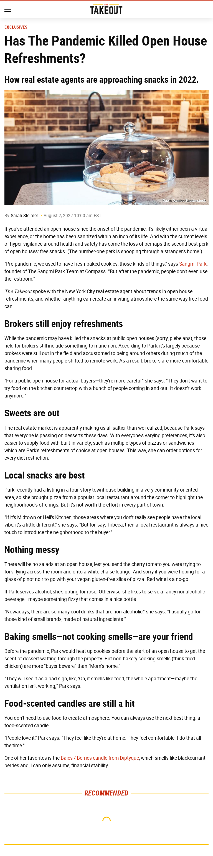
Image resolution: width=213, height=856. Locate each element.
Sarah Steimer (24, 215)
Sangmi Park (193, 264)
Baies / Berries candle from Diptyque (100, 758)
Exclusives (15, 27)
